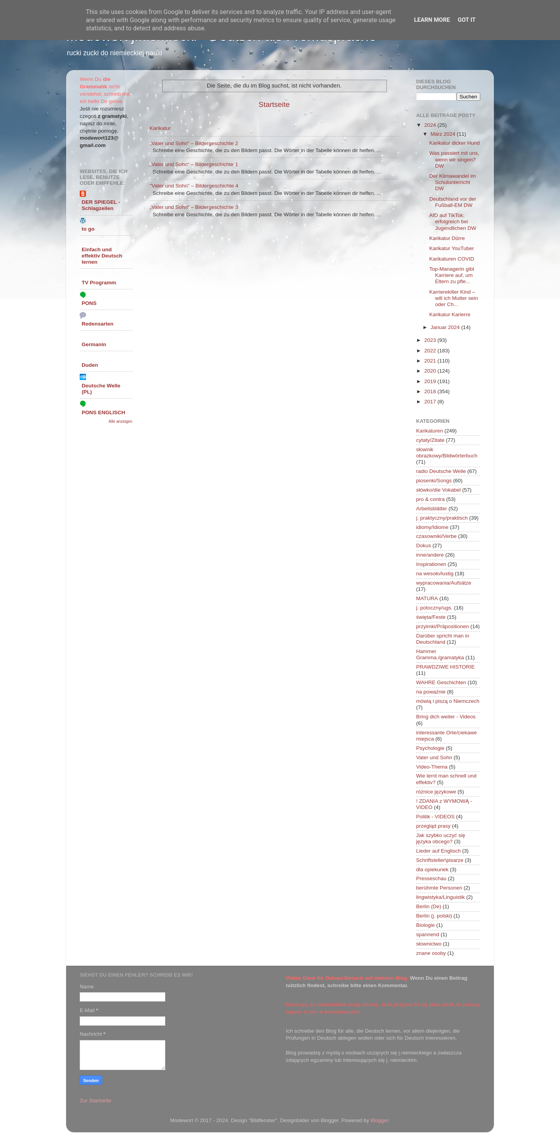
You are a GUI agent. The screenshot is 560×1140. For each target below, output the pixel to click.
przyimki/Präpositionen (442, 626)
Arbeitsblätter (431, 508)
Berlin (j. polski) (434, 916)
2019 (431, 381)
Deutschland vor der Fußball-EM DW (452, 202)
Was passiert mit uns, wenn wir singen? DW (454, 159)
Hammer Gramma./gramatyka (440, 654)
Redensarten (98, 324)
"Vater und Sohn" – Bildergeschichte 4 (194, 186)
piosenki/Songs (434, 480)
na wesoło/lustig (434, 573)
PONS (89, 303)
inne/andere (430, 555)
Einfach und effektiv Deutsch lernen (102, 256)
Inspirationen (431, 564)
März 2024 (443, 134)
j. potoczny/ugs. (434, 608)
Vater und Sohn (434, 757)
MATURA (427, 598)
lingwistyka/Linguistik (440, 897)
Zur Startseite (95, 1100)
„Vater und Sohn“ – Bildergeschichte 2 (194, 143)
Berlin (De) (428, 906)
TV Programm (99, 282)
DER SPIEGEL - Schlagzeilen (101, 205)
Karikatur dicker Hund (454, 143)
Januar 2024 (445, 327)
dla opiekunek (432, 869)
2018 (431, 391)
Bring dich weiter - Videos (446, 717)
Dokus (423, 545)
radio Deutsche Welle (441, 471)
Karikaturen (429, 431)
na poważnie (431, 692)
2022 (431, 351)
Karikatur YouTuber (451, 248)
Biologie (425, 925)
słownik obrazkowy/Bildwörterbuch (447, 453)
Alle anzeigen (120, 421)
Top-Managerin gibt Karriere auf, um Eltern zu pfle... (451, 275)
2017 (431, 402)
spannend (427, 934)
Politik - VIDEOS (435, 817)
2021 (431, 361)
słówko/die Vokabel (438, 490)
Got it (467, 19)
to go (88, 229)
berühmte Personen (439, 888)
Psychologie (430, 748)
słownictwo (428, 944)
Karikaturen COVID (451, 259)
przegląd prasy (433, 826)
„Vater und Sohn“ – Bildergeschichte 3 (194, 207)
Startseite (274, 104)
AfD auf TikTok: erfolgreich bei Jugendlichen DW (452, 221)
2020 (431, 371)
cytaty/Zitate (430, 440)
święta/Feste (431, 617)
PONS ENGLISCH (103, 412)
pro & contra (430, 499)
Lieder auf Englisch (438, 851)
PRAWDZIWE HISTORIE (445, 667)
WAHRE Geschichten (441, 682)
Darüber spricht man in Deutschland (442, 639)
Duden (90, 365)
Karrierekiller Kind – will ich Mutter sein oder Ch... (453, 298)
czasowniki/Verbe (436, 536)
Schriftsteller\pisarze (440, 860)
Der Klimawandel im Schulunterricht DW (452, 182)
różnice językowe (436, 792)
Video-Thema (432, 767)
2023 (431, 340)
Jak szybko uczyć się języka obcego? (440, 838)
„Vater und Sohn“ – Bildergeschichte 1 (194, 164)
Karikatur (160, 128)
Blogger (379, 1120)
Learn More (432, 19)
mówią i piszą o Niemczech (448, 701)
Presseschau (431, 878)
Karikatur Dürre (447, 238)
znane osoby (431, 953)
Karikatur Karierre (450, 314)
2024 (431, 125)
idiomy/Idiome (432, 527)
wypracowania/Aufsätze (443, 583)
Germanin (94, 344)
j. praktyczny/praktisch (442, 518)
